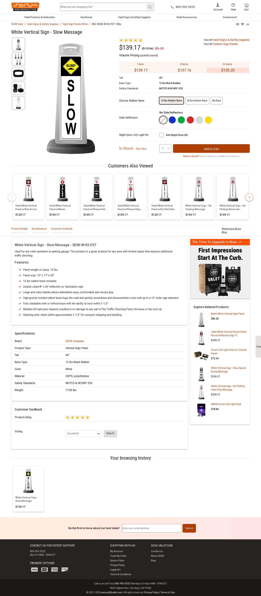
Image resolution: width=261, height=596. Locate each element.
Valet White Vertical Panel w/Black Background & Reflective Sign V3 (60, 207)
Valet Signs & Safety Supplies (134, 17)
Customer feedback (61, 228)
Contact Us (157, 551)
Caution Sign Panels (225, 44)
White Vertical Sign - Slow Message (26, 499)
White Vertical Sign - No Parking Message (198, 207)
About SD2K (157, 556)
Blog (153, 560)
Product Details (19, 228)
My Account (116, 551)
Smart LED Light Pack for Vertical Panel (229, 352)
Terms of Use (167, 592)
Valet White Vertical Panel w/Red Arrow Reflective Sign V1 (26, 207)
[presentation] (12, 197)
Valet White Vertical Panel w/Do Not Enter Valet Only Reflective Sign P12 (163, 207)
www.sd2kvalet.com (112, 592)
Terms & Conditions (120, 574)
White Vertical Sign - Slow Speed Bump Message (228, 370)
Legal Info (115, 569)
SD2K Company (74, 341)
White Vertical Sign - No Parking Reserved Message (233, 207)
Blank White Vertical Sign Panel (227, 313)
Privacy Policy (117, 565)
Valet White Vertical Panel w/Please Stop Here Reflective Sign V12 (128, 207)
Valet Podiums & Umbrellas (39, 17)
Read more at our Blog (231, 230)
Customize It (230, 17)
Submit (189, 528)
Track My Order (118, 556)
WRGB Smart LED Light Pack (226, 404)
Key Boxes (86, 17)
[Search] (149, 6)
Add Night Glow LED (177, 135)
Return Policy (117, 560)
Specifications (39, 228)
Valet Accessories (186, 17)
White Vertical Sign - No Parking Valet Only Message (228, 388)
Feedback (259, 346)
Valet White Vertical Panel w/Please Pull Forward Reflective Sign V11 (94, 207)
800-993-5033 (122, 583)
